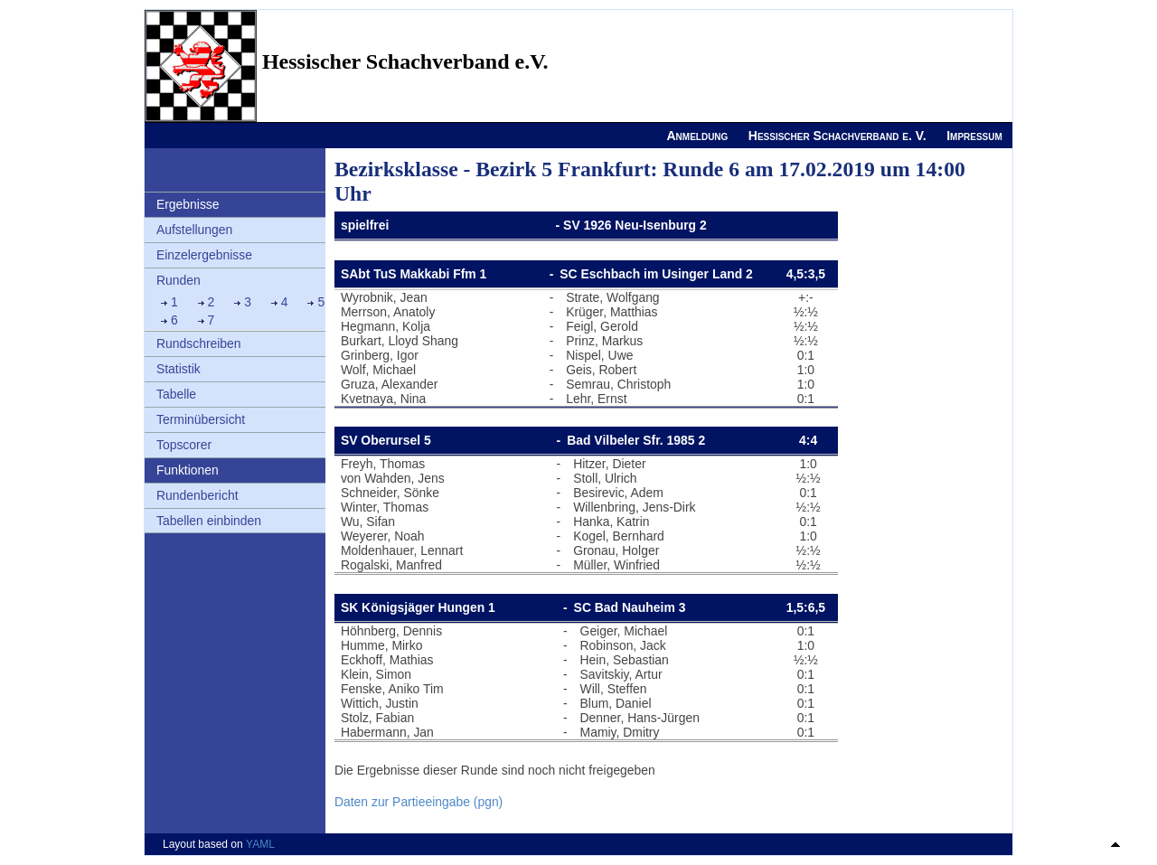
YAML (260, 844)
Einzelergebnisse (204, 255)
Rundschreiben (198, 343)
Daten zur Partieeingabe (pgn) (418, 801)
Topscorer (184, 444)
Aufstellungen (194, 229)
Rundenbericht (197, 495)
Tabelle (176, 394)
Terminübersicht (200, 419)
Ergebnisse (188, 204)
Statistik (178, 369)
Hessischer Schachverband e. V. (837, 135)
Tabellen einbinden (208, 520)
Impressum (974, 135)
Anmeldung (697, 135)
